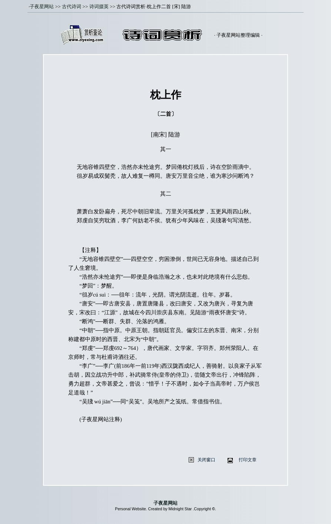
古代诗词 (71, 6)
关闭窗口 (206, 459)
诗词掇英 (99, 6)
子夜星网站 (42, 6)
